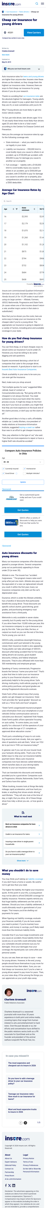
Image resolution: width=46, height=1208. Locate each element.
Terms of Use (28, 1126)
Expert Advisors (11, 1126)
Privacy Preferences (30, 1129)
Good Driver (9, 473)
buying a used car (27, 427)
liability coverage (35, 843)
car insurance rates (31, 96)
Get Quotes (23, 510)
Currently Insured (11, 469)
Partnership (9, 1136)
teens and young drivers (33, 76)
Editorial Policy (10, 1129)
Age (3, 458)
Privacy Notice (28, 1122)
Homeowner (31, 469)
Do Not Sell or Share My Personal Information (32, 1134)
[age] (23, 462)
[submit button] (23, 482)
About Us (8, 1122)
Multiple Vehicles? (33, 473)
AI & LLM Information (13, 1143)
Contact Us (9, 1133)
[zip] (12, 32)
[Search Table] (23, 201)
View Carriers (34, 32)
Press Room (9, 1140)
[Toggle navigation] (43, 4)
